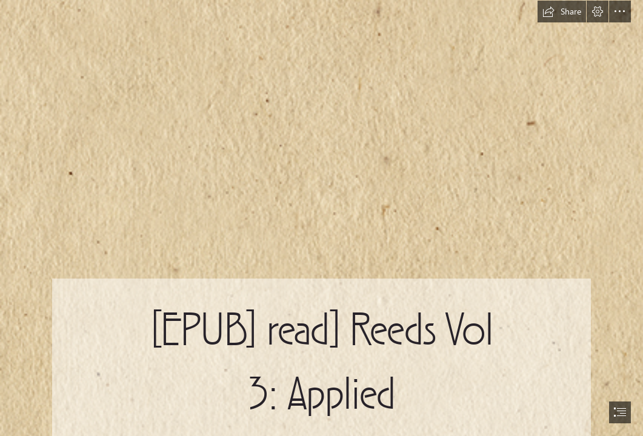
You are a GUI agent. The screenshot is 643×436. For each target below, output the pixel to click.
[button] (562, 11)
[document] (321, 218)
